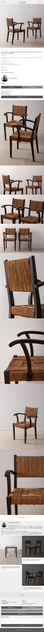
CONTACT (12, 607)
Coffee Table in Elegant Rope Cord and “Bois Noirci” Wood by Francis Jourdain (10, 567)
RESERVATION (22, 96)
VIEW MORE (21, 595)
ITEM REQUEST (22, 610)
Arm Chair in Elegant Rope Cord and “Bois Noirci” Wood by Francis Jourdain (32, 588)
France (2, 55)
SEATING (5, 49)
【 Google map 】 (4, 603)
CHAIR (2, 49)
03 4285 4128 (32, 87)
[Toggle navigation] (42, 2)
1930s (6, 55)
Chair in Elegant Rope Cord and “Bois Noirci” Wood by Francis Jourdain (32, 560)
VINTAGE (3, 83)
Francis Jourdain (9, 78)
